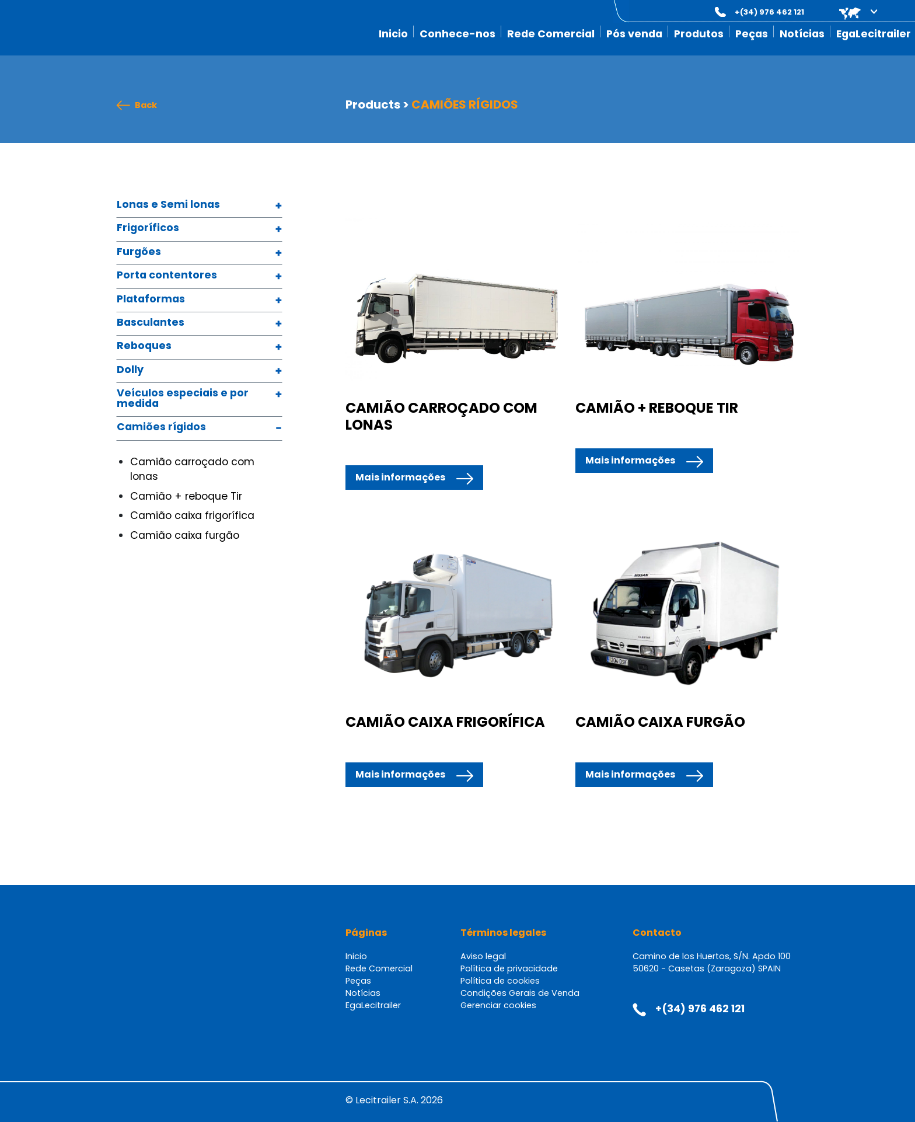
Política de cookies (500, 981)
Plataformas (151, 300)
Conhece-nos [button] (457, 34)
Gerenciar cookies (498, 1005)
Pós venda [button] (634, 34)
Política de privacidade (509, 968)
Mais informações (400, 477)
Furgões (139, 252)
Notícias (802, 34)
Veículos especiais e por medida (183, 399)
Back (146, 105)
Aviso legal (483, 956)
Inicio (393, 34)
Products (372, 104)
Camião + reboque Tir (186, 496)
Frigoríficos (148, 228)
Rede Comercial (551, 34)
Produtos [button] (699, 34)
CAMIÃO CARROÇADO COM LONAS (441, 416)
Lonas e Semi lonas (168, 205)
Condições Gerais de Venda (519, 993)
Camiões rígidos (161, 427)
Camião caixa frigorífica (192, 515)
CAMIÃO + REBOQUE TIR (656, 407)
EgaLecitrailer (873, 34)
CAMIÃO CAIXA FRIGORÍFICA (445, 721)
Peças (751, 34)
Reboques (144, 346)
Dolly (130, 370)
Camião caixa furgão (184, 535)
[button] (850, 12)
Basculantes (150, 323)
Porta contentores (167, 276)
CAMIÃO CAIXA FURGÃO (660, 721)
